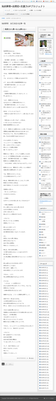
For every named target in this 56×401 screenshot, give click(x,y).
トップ (8, 10)
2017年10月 (44, 317)
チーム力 (43, 219)
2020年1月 (43, 286)
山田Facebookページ (12, 14)
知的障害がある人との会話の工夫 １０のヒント (46, 98)
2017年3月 (43, 335)
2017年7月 (43, 325)
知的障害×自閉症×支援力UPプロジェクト (23, 6)
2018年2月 (43, 309)
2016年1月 (43, 372)
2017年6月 (43, 327)
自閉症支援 (43, 247)
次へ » (10, 364)
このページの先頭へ (49, 398)
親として (43, 240)
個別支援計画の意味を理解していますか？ (46, 77)
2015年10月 (44, 380)
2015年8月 (43, 385)
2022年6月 (43, 270)
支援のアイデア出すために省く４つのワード (46, 149)
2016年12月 (44, 343)
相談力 (43, 214)
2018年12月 (44, 293)
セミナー (43, 253)
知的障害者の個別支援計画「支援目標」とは (46, 105)
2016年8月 (43, 354)
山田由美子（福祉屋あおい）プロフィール (46, 119)
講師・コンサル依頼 (35, 10)
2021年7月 (43, 275)
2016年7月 (43, 356)
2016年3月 (43, 367)
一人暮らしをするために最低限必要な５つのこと (46, 112)
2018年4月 (43, 306)
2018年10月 (44, 296)
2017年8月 (43, 322)
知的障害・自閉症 (45, 245)
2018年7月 (43, 301)
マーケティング (45, 226)
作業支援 (43, 229)
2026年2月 (43, 267)
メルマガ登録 (25, 14)
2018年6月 (43, 304)
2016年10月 (44, 348)
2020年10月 (44, 280)
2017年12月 (44, 312)
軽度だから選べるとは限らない (16, 29)
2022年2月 (43, 272)
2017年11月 (44, 314)
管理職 (43, 221)
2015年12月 (44, 375)
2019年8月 (43, 288)
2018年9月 (43, 299)
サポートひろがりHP (20, 10)
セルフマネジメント (46, 212)
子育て (42, 234)
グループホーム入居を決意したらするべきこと (46, 84)
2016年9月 (43, 351)
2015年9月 (43, 383)
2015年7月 (43, 388)
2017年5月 (43, 330)
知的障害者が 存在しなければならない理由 (46, 91)
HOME (3, 18)
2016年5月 (43, 362)
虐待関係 (43, 224)
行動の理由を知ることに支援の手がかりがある (46, 144)
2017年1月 (43, 341)
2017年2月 (43, 338)
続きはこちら (48, 53)
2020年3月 (43, 283)
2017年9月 (43, 320)
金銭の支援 (43, 237)
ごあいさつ (43, 255)
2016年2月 (43, 369)
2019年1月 (43, 291)
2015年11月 (44, 377)
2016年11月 (44, 346)
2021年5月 (43, 278)
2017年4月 (43, 333)
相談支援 (43, 217)
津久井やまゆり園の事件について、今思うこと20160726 (46, 127)
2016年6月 (43, 359)
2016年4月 (43, 364)
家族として (43, 242)
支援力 (32, 358)
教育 (42, 232)
